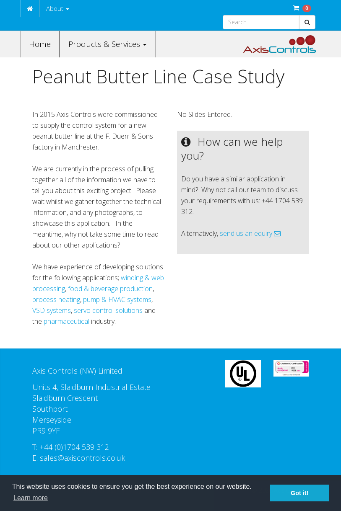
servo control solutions (108, 310)
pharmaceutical (67, 321)
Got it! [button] (299, 493)
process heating (56, 299)
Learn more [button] (30, 497)
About (57, 8)
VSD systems (51, 310)
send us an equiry (250, 233)
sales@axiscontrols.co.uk (82, 458)
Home (40, 44)
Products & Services (107, 44)
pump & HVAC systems (117, 299)
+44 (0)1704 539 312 (74, 447)
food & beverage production (110, 288)
